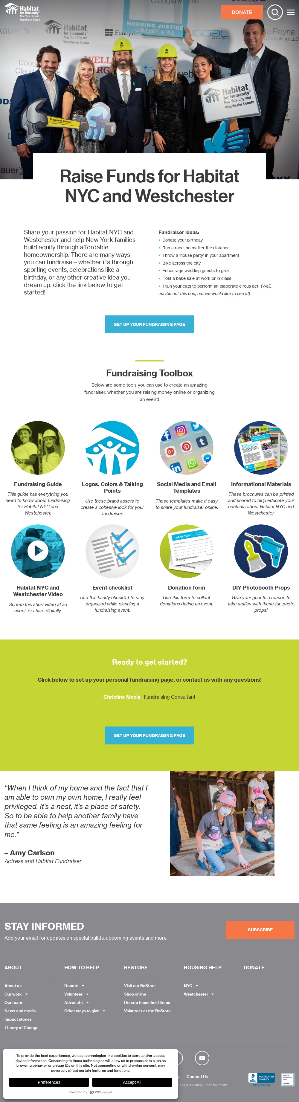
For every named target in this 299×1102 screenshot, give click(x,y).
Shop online (135, 994)
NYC (188, 985)
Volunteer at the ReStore (147, 1010)
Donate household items (147, 1002)
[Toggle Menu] (291, 12)
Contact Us (197, 1077)
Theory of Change (21, 1027)
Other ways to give (81, 1010)
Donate (71, 985)
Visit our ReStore (140, 985)
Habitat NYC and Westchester (22, 12)
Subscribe (260, 929)
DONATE (242, 12)
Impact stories (18, 1019)
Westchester (196, 994)
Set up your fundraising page (149, 324)
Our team (13, 1002)
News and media (20, 1010)
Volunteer (73, 994)
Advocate (73, 1002)
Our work (13, 994)
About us (13, 985)
